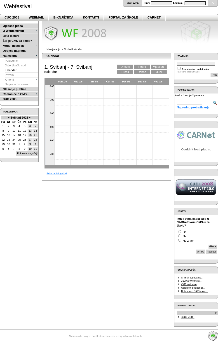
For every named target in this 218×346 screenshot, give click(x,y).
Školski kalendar (73, 49)
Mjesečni (158, 66)
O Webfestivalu (13, 31)
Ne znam (189, 240)
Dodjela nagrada (14, 50)
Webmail (36, 17)
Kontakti (91, 17)
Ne (185, 236)
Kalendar (10, 70)
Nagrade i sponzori (17, 84)
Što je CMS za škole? (17, 40)
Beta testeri (11, 35)
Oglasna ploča (13, 26)
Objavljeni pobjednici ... (193, 288)
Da (185, 232)
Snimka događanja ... (192, 277)
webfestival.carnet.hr (103, 336)
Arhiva (200, 251)
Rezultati (211, 251)
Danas (142, 72)
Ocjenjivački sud (15, 65)
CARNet (154, 17)
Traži (214, 75)
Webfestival (18, 6)
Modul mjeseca (13, 45)
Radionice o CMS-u (16, 94)
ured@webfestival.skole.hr (129, 336)
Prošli (125, 72)
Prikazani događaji (57, 173)
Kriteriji (9, 79)
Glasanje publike (14, 89)
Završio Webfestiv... (191, 281)
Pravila (9, 75)
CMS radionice (189, 284)
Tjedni (142, 66)
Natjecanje (10, 55)
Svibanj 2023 (19, 117)
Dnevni (125, 66)
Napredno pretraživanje (188, 71)
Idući (158, 72)
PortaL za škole (123, 17)
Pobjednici (11, 60)
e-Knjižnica (63, 17)
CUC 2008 (12, 17)
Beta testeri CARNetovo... (194, 291)
